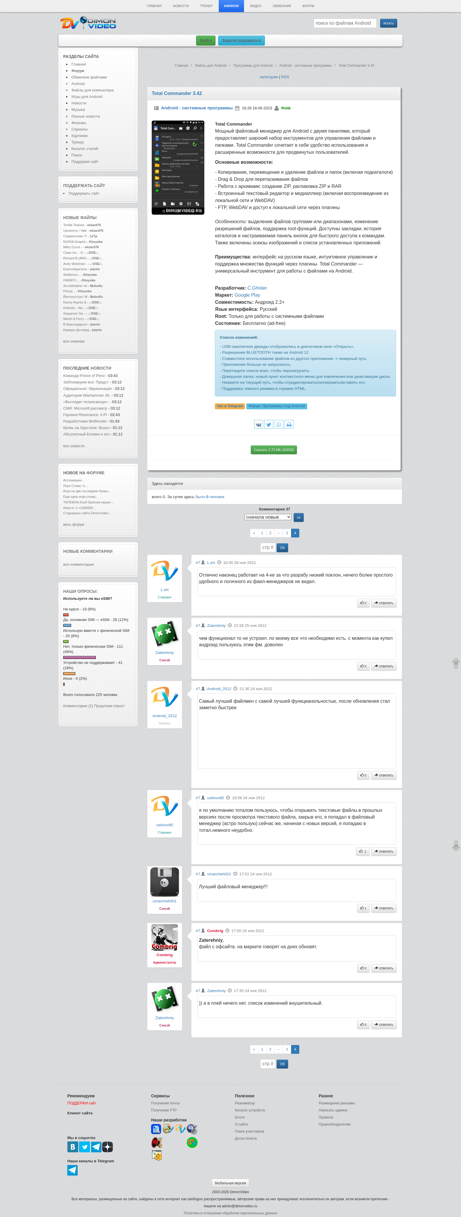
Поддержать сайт (84, 185)
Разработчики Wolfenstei (84, 421)
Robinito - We (73, 308)
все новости (73, 446)
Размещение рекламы (337, 1103)
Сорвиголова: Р (75, 236)
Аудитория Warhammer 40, (86, 395)
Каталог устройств (250, 1110)
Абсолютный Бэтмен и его (86, 434)
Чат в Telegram (230, 406)
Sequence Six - (74, 313)
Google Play (247, 295)
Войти (205, 40)
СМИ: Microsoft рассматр (85, 408)
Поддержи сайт (84, 161)
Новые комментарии (88, 551)
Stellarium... (71, 274)
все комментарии (78, 564)
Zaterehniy (164, 652)
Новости (181, 6)
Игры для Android (86, 96)
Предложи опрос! (109, 706)
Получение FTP (164, 1110)
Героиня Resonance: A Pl (85, 415)
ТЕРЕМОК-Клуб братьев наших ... (88, 502)
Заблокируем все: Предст (85, 382)
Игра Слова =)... (75, 486)
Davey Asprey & (74, 302)
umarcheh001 (165, 901)
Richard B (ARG (74, 258)
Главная (154, 6)
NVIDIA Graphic (74, 241)
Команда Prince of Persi (84, 375)
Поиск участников (249, 1131)
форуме (95, 472)
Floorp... (69, 291)
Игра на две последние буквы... (87, 491)
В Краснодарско (75, 324)
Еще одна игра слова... (80, 496)
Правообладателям (334, 1124)
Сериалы (79, 129)
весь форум (73, 524)
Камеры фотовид (76, 330)
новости (101, 368)
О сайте (241, 1124)
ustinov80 (164, 825)
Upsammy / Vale (75, 230)
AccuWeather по (75, 286)
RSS (285, 77)
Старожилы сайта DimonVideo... (87, 513)
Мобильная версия (230, 1183)
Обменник (282, 6)
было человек (210, 497)
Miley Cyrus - (73, 247)
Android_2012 (164, 716)
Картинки (79, 135)
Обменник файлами (89, 77)
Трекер (206, 6)
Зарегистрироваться (241, 40)
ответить (384, 603)
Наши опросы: (80, 591)
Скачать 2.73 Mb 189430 (274, 450)
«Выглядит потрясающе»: (86, 402)
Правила (326, 1117)
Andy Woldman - (75, 264)
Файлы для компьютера (92, 90)
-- (279, 533)
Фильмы (78, 123)
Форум (308, 6)
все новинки (74, 341)
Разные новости (85, 116)
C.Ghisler (257, 288)
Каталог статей (84, 148)
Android (231, 6)
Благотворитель (75, 269)
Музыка (78, 109)
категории (269, 77)
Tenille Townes (73, 225)
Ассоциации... (73, 480)
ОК (282, 548)
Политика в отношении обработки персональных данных (230, 1213)
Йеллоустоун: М (75, 296)
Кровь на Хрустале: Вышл (86, 427)
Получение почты (165, 1103)
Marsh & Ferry (74, 318)
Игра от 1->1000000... (79, 508)
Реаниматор (245, 1103)
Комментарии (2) (78, 706)
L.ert (165, 589)
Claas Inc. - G (73, 252)
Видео (256, 6)
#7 (198, 562)
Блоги (240, 1117)
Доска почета (246, 1138)
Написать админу (333, 1110)
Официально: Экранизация (87, 388)
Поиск (76, 155)
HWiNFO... (71, 280)
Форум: (276, 406)
